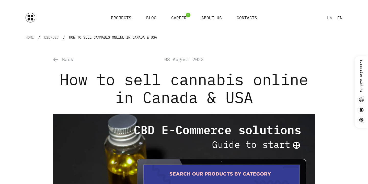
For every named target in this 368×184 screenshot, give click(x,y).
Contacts (247, 17)
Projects (121, 17)
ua (329, 17)
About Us (211, 17)
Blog (151, 17)
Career (179, 17)
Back (63, 59)
